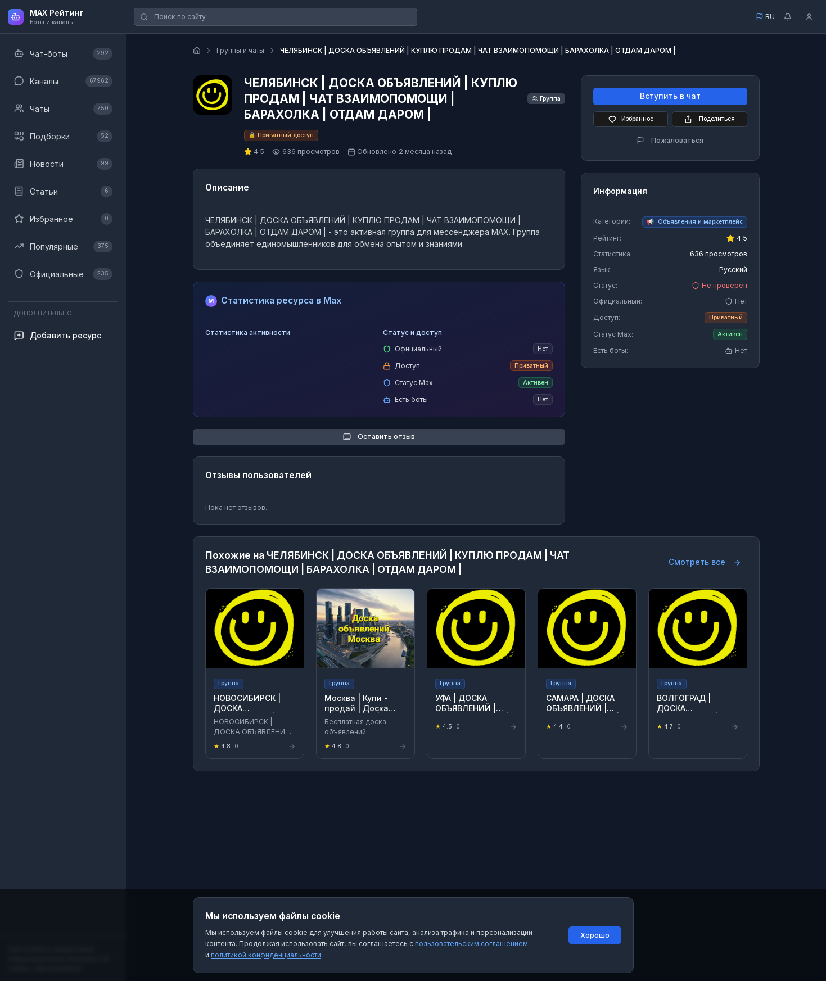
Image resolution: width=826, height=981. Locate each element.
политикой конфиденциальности (266, 955)
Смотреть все (705, 562)
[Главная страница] (197, 51)
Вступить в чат (670, 96)
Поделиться (709, 119)
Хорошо (595, 935)
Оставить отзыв (379, 437)
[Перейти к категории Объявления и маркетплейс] (694, 222)
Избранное (630, 119)
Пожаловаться (670, 140)
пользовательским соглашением (471, 943)
